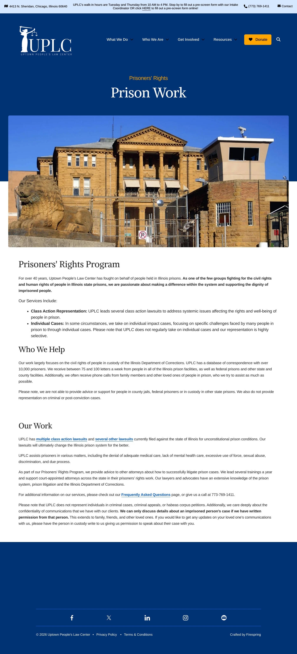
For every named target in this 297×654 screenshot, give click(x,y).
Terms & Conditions (138, 634)
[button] (278, 39)
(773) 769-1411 (254, 6)
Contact (283, 6)
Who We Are (152, 39)
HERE (151, 8)
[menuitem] (120, 38)
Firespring (253, 634)
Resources (222, 39)
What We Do (116, 39)
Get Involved (187, 39)
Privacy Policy (106, 634)
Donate (257, 38)
